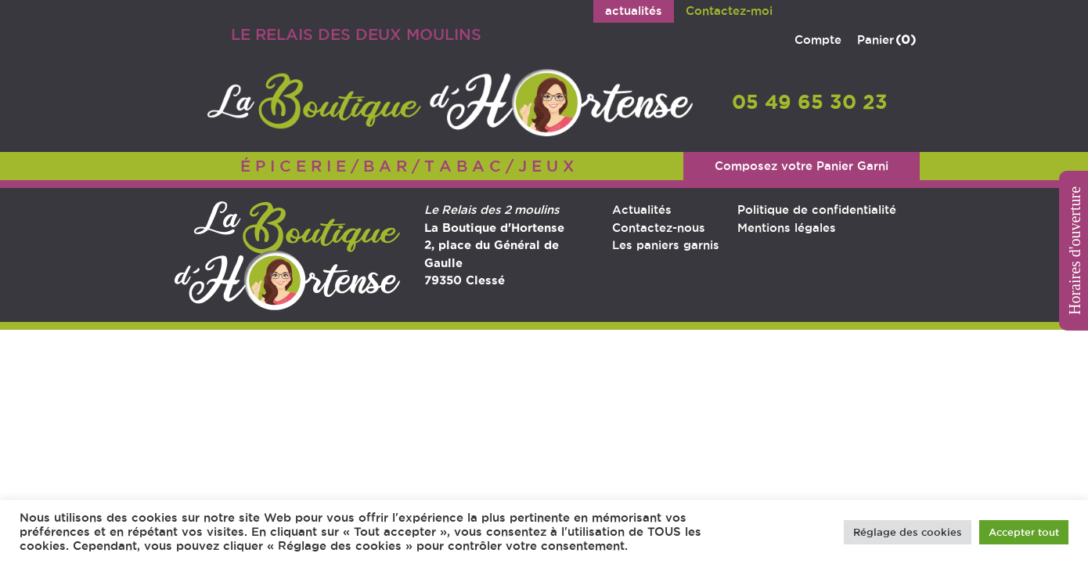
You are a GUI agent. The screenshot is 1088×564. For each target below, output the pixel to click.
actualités (633, 10)
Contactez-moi (729, 10)
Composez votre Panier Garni (801, 165)
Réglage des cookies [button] (907, 531)
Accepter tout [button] (1024, 531)
